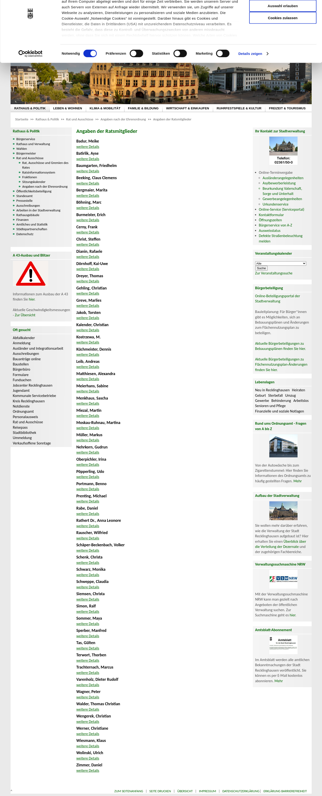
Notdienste (21, 406)
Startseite (21, 119)
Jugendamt (21, 390)
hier (31, 299)
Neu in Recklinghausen (272, 390)
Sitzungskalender (34, 182)
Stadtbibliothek (24, 432)
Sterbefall (275, 395)
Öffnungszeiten (270, 220)
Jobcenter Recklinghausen (32, 385)
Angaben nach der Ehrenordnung (123, 119)
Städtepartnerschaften (31, 229)
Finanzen (22, 220)
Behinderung (281, 400)
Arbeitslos (301, 400)
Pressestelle (24, 200)
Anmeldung (22, 343)
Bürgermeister (26, 153)
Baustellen (21, 364)
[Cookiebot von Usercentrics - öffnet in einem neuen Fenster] (30, 75)
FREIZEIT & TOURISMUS (287, 108)
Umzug (290, 395)
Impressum (207, 791)
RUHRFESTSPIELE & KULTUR (239, 108)
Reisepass (20, 427)
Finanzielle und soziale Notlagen (279, 411)
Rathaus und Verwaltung (33, 144)
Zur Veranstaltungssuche (274, 273)
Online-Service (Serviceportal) (281, 209)
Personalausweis (25, 417)
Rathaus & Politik (47, 119)
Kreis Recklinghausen (29, 401)
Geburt (260, 395)
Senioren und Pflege (270, 406)
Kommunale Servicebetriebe (34, 395)
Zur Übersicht (25, 315)
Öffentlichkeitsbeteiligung (34, 191)
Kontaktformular (271, 215)
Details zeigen (250, 75)
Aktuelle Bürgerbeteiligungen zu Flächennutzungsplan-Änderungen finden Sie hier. (281, 364)
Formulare (21, 374)
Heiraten (298, 390)
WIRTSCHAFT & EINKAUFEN (187, 108)
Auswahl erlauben (283, 27)
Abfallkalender (24, 338)
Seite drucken (160, 791)
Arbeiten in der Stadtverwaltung (38, 210)
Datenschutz (24, 234)
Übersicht (185, 791)
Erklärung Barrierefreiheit (285, 791)
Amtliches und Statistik (32, 224)
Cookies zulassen (283, 39)
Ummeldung (22, 438)
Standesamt (24, 196)
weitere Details (87, 146)
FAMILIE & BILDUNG (143, 108)
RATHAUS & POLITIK (30, 108)
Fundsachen (22, 380)
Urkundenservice (276, 204)
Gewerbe (262, 400)
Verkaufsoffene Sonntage (32, 443)
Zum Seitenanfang (128, 791)
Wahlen (21, 149)
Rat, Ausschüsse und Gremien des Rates (45, 165)
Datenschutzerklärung (240, 791)
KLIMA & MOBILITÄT (105, 108)
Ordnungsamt (23, 411)
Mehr (297, 481)
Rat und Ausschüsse (79, 119)
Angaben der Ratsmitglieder (172, 119)
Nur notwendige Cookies (282, 14)
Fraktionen (29, 177)
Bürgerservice (25, 139)
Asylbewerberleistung (279, 183)
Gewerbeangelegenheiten (282, 199)
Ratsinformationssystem (38, 172)
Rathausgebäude (28, 215)
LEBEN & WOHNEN (67, 108)
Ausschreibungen (28, 205)
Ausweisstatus (270, 230)
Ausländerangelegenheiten (283, 178)
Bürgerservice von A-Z (275, 225)
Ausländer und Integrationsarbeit (38, 348)
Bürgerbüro (21, 369)
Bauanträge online (27, 359)
